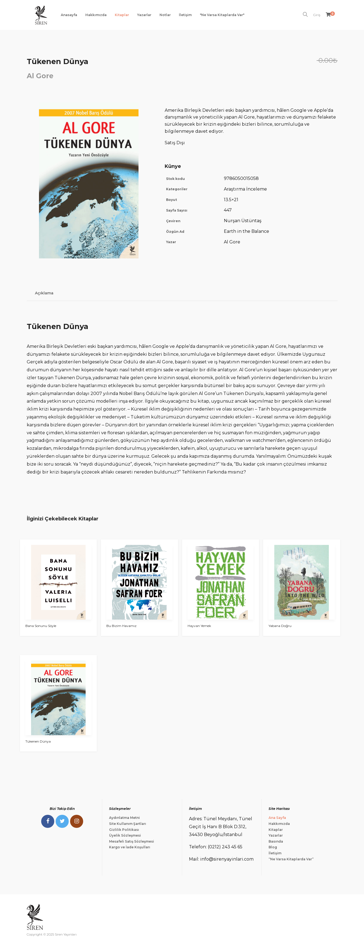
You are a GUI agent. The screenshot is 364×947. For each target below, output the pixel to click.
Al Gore (40, 76)
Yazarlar (144, 15)
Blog (273, 847)
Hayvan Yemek (199, 626)
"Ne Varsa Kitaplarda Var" (222, 15)
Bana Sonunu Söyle (40, 626)
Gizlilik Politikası (124, 830)
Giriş (316, 15)
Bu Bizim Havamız (121, 626)
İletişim (185, 15)
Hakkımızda (96, 15)
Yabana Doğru (280, 626)
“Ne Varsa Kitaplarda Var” (291, 859)
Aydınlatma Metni (124, 818)
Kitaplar (122, 15)
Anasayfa (69, 15)
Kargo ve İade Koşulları (129, 847)
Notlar (165, 15)
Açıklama (44, 293)
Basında (276, 841)
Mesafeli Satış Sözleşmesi (131, 841)
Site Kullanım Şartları (127, 824)
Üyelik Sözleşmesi (125, 835)
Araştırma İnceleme (245, 189)
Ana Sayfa (277, 818)
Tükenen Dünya (38, 741)
